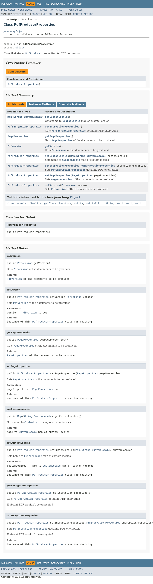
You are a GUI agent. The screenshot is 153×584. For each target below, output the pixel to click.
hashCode (65, 203)
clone (10, 203)
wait (120, 203)
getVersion (52, 146)
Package (19, 4)
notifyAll (92, 203)
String (17, 116)
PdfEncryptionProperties (24, 126)
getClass (50, 203)
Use (39, 4)
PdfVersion (14, 146)
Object (19, 47)
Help (79, 4)
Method (47, 14)
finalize (35, 203)
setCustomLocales (57, 156)
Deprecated (58, 4)
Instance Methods (41, 104)
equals (21, 203)
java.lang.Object (14, 31)
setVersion (52, 185)
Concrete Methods (71, 104)
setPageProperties (57, 175)
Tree (46, 4)
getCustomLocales (57, 116)
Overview (6, 4)
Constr (35, 14)
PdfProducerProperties (23, 84)
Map (9, 116)
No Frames (56, 10)
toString (108, 203)
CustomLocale (33, 116)
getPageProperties (57, 136)
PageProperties (17, 136)
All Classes (76, 10)
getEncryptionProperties (62, 126)
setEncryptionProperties (62, 165)
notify (78, 203)
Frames (43, 10)
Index (70, 4)
